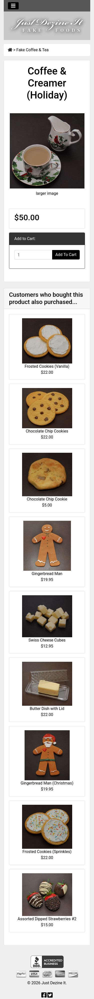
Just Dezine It (53, 982)
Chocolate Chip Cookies (47, 431)
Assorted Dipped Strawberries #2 (47, 918)
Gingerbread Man (47, 573)
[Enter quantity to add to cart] (33, 255)
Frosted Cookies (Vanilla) (47, 366)
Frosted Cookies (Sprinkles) (47, 851)
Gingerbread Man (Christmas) (47, 783)
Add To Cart (65, 254)
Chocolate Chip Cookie (47, 499)
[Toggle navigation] (13, 6)
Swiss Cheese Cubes (47, 640)
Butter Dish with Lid (47, 708)
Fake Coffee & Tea (32, 50)
